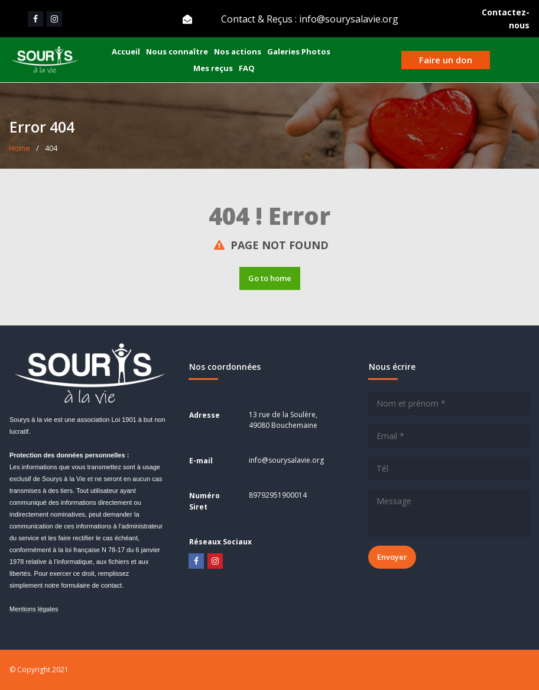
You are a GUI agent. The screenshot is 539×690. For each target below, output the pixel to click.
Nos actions (237, 51)
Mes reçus (213, 68)
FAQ (247, 68)
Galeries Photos (298, 51)
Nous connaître (177, 51)
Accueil (126, 51)
